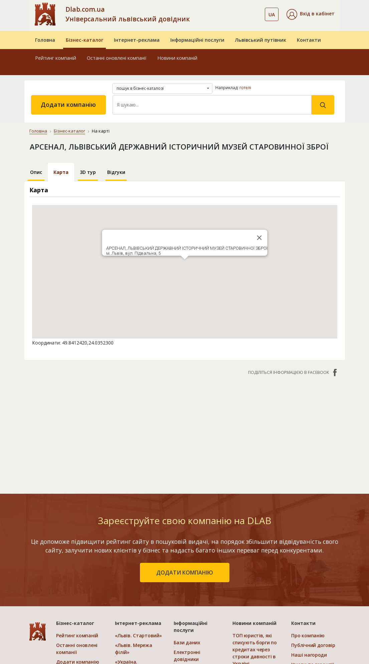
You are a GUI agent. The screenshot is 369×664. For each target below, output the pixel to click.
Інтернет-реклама (137, 40)
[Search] (212, 105)
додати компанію (184, 572)
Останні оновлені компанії (117, 58)
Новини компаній (177, 58)
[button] (311, 14)
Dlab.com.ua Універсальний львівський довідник (127, 14)
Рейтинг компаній (55, 58)
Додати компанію (68, 104)
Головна (45, 40)
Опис (36, 172)
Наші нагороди (309, 655)
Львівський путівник (260, 40)
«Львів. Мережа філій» (133, 648)
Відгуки (116, 172)
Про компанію (308, 635)
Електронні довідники (187, 655)
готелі (245, 87)
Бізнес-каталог (84, 40)
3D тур (88, 172)
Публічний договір (313, 645)
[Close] (259, 238)
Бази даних (187, 642)
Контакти (309, 40)
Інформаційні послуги (197, 40)
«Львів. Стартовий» (138, 635)
